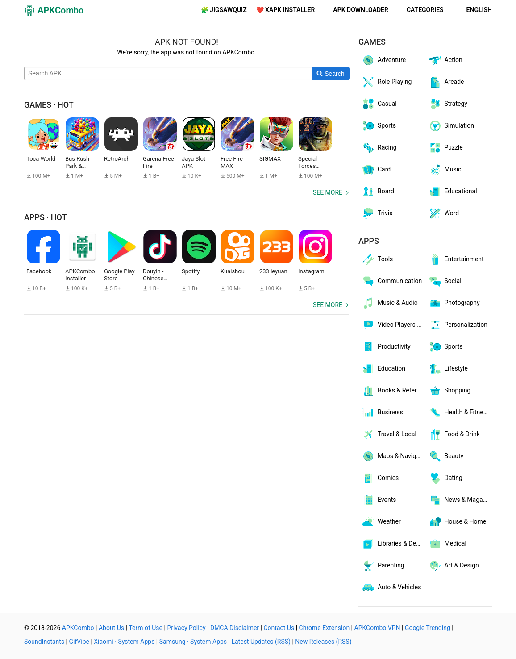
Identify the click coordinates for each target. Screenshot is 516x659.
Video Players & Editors (393, 325)
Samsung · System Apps (193, 641)
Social (445, 281)
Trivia (377, 213)
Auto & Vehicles (391, 587)
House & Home (457, 522)
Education (383, 369)
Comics (380, 478)
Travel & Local (388, 434)
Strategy (447, 104)
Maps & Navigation (393, 456)
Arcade (446, 82)
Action (445, 60)
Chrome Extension (324, 627)
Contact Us (278, 627)
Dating (445, 478)
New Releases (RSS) (323, 641)
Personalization (458, 325)
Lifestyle (448, 369)
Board (377, 191)
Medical (447, 544)
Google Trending (427, 627)
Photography (454, 303)
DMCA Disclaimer (234, 627)
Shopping (449, 391)
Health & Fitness (459, 412)
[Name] (168, 74)
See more (327, 192)
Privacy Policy (186, 627)
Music (445, 170)
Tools (377, 259)
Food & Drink (454, 434)
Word (443, 213)
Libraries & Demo (393, 544)
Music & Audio (389, 303)
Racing (379, 148)
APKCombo (78, 627)
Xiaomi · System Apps (124, 641)
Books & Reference (393, 391)
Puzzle (445, 148)
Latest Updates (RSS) (261, 641)
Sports (378, 126)
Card (376, 170)
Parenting (382, 566)
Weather (381, 522)
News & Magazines (460, 500)
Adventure (383, 60)
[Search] (331, 74)
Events (378, 500)
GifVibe (79, 641)
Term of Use (145, 627)
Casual (379, 104)
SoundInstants (44, 641)
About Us (111, 627)
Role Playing (386, 82)
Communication (391, 281)
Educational (452, 191)
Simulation (451, 126)
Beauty (446, 456)
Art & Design (453, 566)
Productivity (386, 347)
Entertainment (456, 259)
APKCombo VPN (377, 627)
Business (382, 412)
